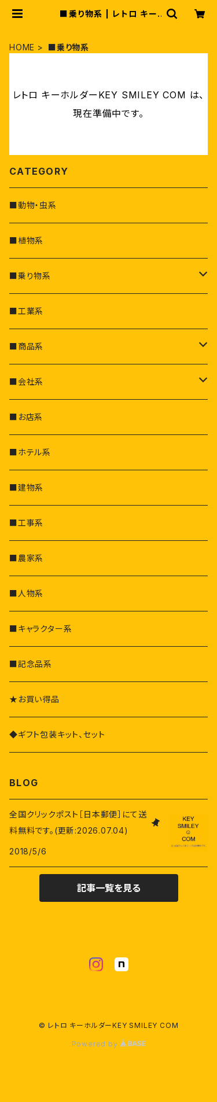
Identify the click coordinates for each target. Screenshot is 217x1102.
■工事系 (26, 523)
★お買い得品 (34, 699)
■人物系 (26, 593)
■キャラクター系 (40, 628)
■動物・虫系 (33, 205)
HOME (22, 47)
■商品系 (26, 346)
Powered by (109, 1044)
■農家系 (26, 558)
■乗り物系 (30, 276)
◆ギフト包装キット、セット (57, 734)
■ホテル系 (30, 452)
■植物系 (26, 240)
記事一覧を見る (109, 888)
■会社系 (26, 381)
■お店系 (26, 417)
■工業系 (26, 311)
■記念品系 (30, 664)
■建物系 (26, 487)
